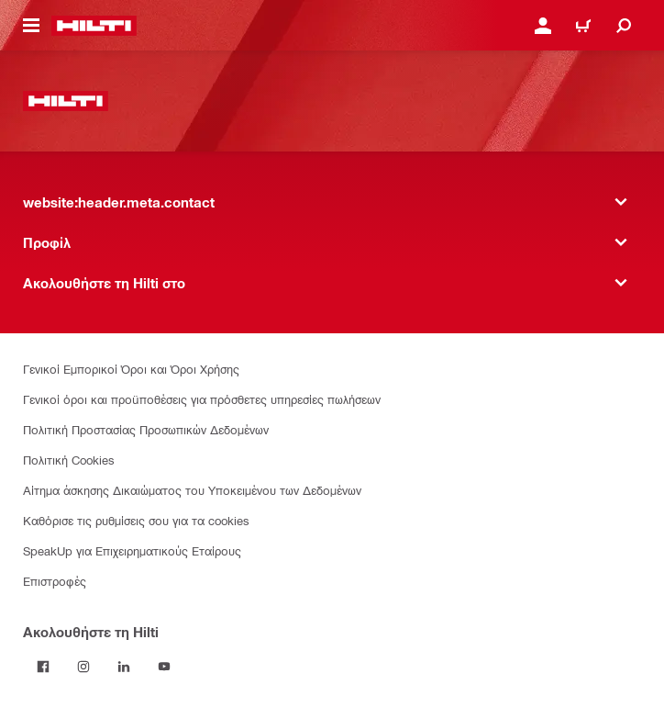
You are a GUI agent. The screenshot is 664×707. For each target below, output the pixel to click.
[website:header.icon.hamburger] (31, 26)
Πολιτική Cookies (69, 459)
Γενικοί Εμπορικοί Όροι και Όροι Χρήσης (131, 369)
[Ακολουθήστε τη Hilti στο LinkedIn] (124, 666)
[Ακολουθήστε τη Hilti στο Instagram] (83, 666)
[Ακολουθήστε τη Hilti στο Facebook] (43, 666)
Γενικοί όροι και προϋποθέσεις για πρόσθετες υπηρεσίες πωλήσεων (202, 399)
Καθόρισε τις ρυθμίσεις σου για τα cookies (136, 520)
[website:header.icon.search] (623, 26)
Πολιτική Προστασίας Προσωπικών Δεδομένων (146, 429)
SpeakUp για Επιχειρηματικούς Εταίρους (132, 550)
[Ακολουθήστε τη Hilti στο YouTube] (164, 666)
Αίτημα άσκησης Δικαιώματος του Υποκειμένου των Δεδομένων (192, 490)
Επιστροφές (54, 581)
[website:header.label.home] (94, 26)
